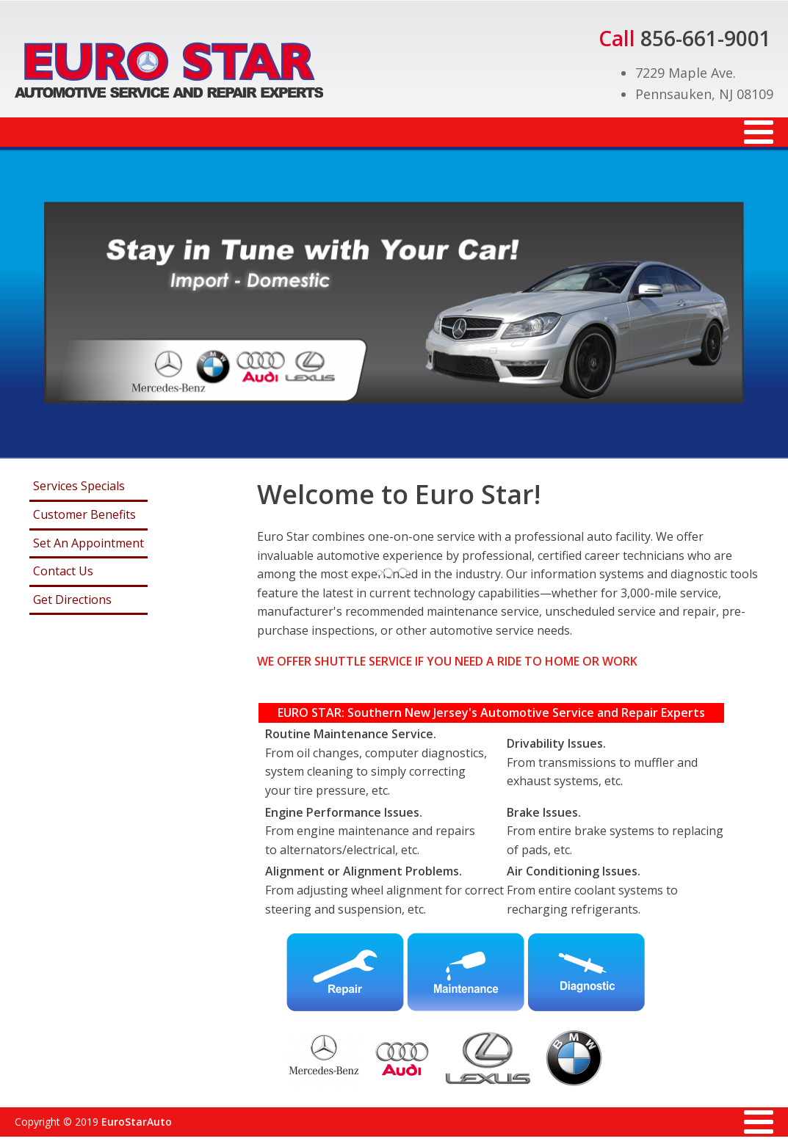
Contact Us (63, 571)
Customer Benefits (84, 514)
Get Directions (72, 599)
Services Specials (79, 486)
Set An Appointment (88, 543)
